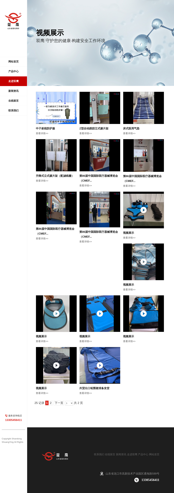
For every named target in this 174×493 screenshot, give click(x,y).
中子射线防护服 (45, 128)
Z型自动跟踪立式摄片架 (93, 128)
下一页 (59, 403)
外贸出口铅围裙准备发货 (94, 388)
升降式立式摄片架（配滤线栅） (55, 175)
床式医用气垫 (131, 128)
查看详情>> (42, 133)
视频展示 (128, 232)
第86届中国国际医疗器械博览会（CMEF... (98, 178)
